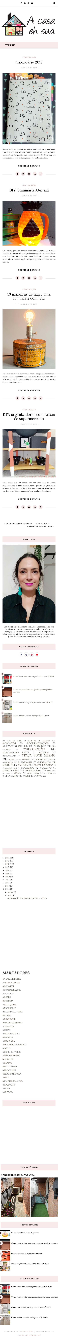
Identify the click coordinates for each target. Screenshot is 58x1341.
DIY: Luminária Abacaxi (29, 190)
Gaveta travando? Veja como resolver (27, 1253)
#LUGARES (8, 762)
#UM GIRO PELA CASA (39, 773)
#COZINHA (40, 746)
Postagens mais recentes (18, 524)
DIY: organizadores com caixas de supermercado (29, 416)
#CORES (23, 746)
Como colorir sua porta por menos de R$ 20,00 (33, 702)
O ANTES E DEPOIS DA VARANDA (18, 1175)
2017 (7, 867)
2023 (7, 886)
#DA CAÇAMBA (29, 185)
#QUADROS (27, 767)
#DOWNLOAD (29, 57)
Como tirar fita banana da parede (25, 1233)
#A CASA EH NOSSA (12, 741)
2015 (7, 861)
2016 (7, 864)
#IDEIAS (26, 759)
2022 (7, 883)
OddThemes (26, 1332)
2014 (7, 858)
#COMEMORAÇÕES (38, 743)
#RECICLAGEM (11, 770)
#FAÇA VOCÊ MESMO (38, 755)
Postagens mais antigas (40, 526)
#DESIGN (44, 752)
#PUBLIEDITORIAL (10, 768)
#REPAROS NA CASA (12, 1074)
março (11, 892)
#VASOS (26, 776)
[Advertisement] (29, 813)
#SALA (17, 773)
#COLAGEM (9, 743)
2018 (7, 870)
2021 (7, 879)
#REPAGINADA (33, 770)
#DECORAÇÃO (29, 289)
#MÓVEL (23, 765)
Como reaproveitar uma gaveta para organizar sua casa (34, 1243)
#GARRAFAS (13, 759)
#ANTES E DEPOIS (38, 740)
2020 (7, 876)
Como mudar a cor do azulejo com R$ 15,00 (31, 715)
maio (10, 895)
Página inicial (43, 524)
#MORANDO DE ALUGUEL (15, 1044)
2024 (7, 889)
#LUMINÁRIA (25, 762)
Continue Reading (29, 166)
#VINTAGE (39, 776)
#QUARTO (46, 767)
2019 (7, 873)
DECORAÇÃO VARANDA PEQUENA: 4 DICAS (27, 898)
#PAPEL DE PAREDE (43, 765)
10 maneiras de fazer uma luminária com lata (29, 296)
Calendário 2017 (29, 62)
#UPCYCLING (10, 775)
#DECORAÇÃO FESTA (16, 752)
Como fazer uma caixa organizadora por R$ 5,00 (33, 676)
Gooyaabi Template (29, 1335)
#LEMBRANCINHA (44, 759)
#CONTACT (8, 746)
